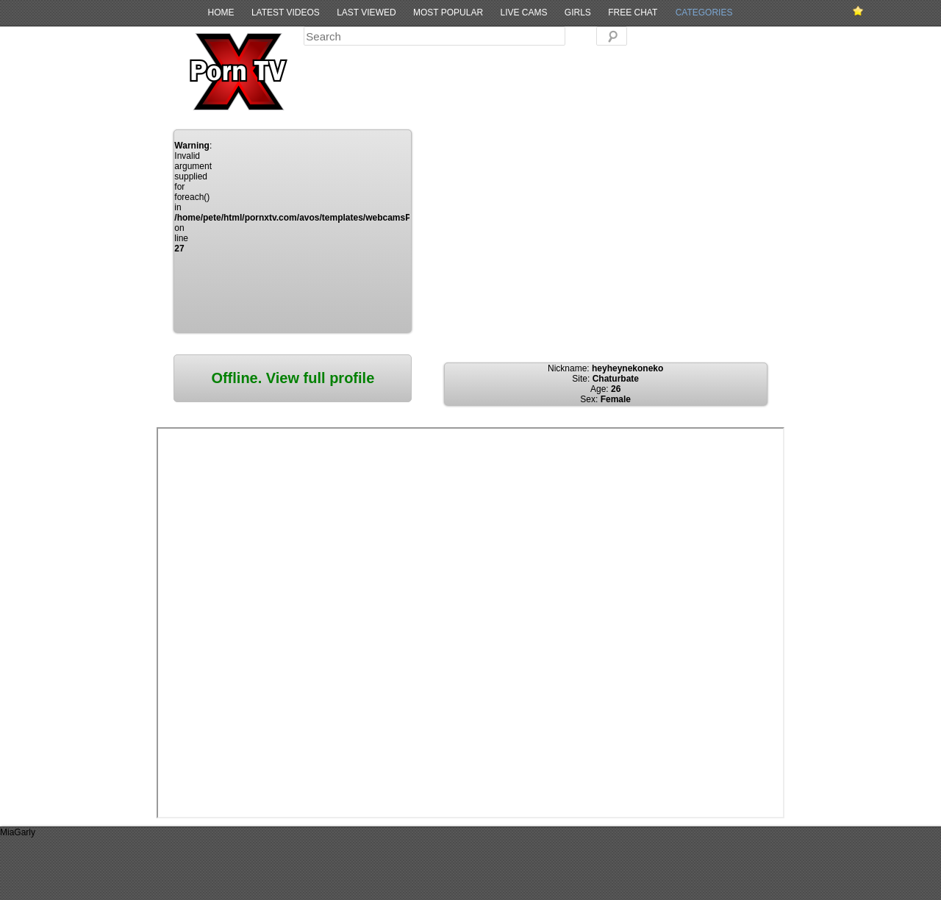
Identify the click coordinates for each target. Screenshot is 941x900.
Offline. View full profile (292, 378)
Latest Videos (285, 12)
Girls (578, 12)
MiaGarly (17, 832)
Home (221, 12)
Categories (704, 12)
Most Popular (448, 12)
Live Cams (523, 12)
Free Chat (632, 12)
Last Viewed (366, 12)
